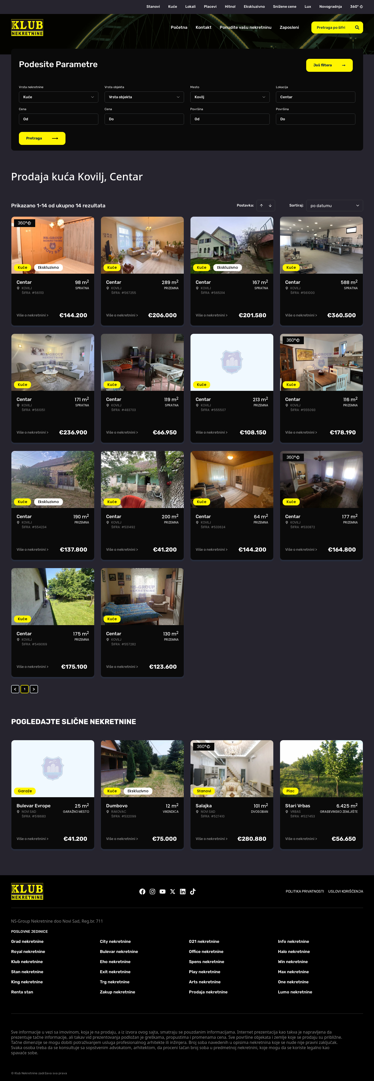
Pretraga (42, 136)
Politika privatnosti (305, 889)
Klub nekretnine (27, 959)
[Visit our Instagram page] (152, 889)
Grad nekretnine (27, 939)
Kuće (172, 6)
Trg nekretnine (114, 979)
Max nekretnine (293, 969)
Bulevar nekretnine (119, 949)
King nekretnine (27, 979)
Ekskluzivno (254, 6)
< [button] (15, 687)
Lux (308, 6)
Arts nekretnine (205, 979)
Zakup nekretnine (117, 989)
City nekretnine (115, 939)
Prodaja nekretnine (208, 989)
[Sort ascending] (261, 203)
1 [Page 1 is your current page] (24, 687)
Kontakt (203, 27)
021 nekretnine (204, 939)
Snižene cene (284, 6)
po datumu (321, 203)
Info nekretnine (293, 939)
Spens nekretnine (206, 959)
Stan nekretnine (27, 969)
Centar (286, 95)
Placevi (210, 6)
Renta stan (22, 989)
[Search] (357, 27)
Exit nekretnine (115, 969)
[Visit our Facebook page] (142, 889)
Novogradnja (330, 6)
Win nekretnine (293, 959)
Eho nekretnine (115, 959)
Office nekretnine (206, 949)
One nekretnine (293, 979)
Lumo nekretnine (295, 989)
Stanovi (153, 6)
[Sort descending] (270, 203)
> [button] (34, 687)
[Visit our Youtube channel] (162, 889)
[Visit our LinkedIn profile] (183, 889)
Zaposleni (289, 27)
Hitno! (230, 6)
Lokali (190, 6)
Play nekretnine (204, 969)
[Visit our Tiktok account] (193, 889)
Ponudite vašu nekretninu (246, 27)
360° (356, 6)
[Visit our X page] (173, 889)
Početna (179, 27)
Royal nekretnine (28, 949)
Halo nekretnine (294, 949)
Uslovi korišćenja (345, 889)
